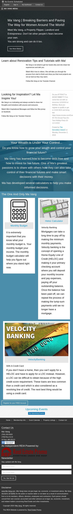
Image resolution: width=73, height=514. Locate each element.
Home (8, 420)
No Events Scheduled (12, 2)
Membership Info (20, 420)
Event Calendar (34, 420)
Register (6, 4)
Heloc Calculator (54, 221)
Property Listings (49, 420)
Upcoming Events (36, 409)
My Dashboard (26, 4)
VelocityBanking (36, 359)
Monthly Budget (19, 225)
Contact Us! (63, 420)
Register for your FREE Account (14, 403)
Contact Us (39, 4)
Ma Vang (19, 506)
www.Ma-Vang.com (8, 491)
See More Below (15, 49)
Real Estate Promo (34, 510)
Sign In (15, 4)
